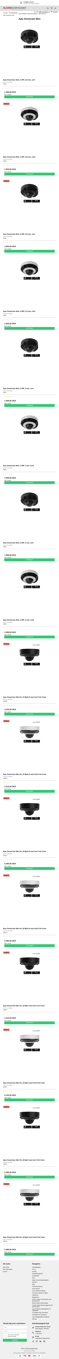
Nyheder (34, 1282)
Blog (33, 1284)
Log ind (5, 1271)
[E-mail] (15, 1331)
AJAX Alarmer (36, 1288)
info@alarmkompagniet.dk (42, 1338)
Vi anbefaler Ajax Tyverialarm (40, 1312)
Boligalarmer (35, 1297)
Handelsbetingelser (37, 1273)
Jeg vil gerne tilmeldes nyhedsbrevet (13, 1335)
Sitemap (34, 1319)
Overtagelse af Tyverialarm (39, 1314)
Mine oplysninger (7, 1269)
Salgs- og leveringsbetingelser (40, 1280)
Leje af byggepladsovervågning (40, 1317)
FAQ (33, 1278)
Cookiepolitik (35, 1275)
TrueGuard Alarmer (37, 1286)
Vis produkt (29, 96)
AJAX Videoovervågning (39, 1290)
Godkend (15, 1340)
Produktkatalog (36, 1267)
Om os (34, 1269)
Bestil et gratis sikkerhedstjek (40, 1303)
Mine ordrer (6, 1267)
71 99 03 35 (38, 1333)
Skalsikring (35, 1295)
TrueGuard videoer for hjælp (40, 1293)
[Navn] (15, 1327)
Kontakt (34, 1271)
